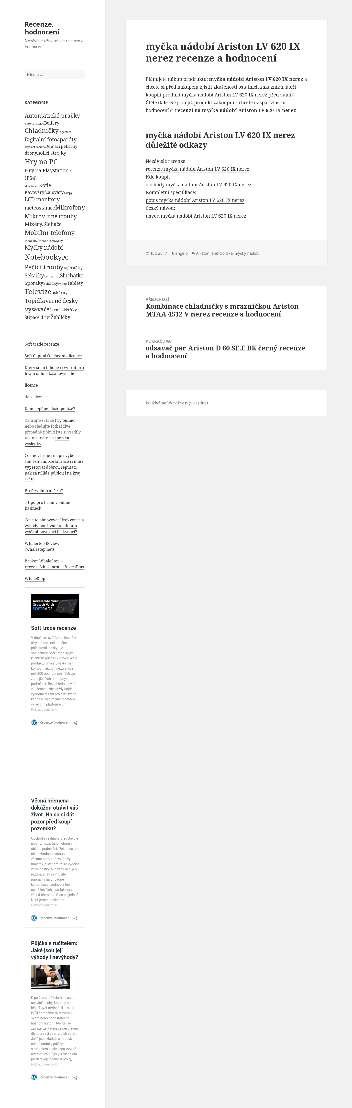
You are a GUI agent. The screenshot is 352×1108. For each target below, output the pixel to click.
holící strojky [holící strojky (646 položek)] (51, 153)
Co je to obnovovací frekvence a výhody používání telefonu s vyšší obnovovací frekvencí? (54, 525)
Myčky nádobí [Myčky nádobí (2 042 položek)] (44, 247)
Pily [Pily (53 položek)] (66, 268)
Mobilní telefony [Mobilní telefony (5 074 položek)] (50, 232)
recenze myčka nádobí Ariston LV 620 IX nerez (197, 169)
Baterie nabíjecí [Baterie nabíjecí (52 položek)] (34, 123)
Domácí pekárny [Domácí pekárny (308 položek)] (61, 146)
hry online (64, 420)
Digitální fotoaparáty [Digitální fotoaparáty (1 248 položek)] (51, 139)
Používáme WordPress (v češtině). (177, 403)
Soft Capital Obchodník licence (53, 356)
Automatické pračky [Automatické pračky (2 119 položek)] (52, 115)
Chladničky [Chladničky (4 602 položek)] (42, 130)
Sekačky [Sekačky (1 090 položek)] (34, 275)
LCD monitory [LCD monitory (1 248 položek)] (42, 199)
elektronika (222, 253)
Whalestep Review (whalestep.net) (42, 546)
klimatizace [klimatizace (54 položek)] (32, 186)
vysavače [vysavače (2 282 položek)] (37, 309)
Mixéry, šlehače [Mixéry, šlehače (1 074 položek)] (43, 224)
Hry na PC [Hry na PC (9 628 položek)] (41, 161)
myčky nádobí (247, 253)
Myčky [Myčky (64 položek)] (58, 241)
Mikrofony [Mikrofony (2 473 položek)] (70, 207)
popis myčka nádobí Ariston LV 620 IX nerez (195, 200)
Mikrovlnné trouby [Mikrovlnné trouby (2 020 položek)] (51, 216)
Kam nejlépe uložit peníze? (50, 408)
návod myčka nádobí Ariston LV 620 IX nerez (196, 216)
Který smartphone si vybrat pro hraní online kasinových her (54, 370)
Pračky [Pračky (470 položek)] (75, 268)
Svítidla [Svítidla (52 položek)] (62, 283)
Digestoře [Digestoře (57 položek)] (65, 132)
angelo (181, 253)
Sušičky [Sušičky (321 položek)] (50, 283)
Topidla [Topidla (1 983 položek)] (35, 301)
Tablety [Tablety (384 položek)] (75, 283)
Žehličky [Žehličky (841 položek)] (60, 317)
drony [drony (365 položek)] (31, 153)
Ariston (202, 253)
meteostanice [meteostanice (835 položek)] (40, 207)
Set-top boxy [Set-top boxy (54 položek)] (52, 276)
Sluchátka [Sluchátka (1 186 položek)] (72, 275)
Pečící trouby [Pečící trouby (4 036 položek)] (44, 267)
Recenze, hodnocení (42, 28)
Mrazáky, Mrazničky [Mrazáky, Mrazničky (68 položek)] (39, 241)
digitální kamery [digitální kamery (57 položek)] (35, 146)
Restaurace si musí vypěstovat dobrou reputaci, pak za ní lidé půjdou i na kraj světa (54, 470)
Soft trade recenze (42, 344)
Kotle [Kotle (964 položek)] (45, 185)
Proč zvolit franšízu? (44, 490)
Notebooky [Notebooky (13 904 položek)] (43, 257)
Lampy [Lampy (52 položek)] (68, 193)
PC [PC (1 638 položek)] (65, 257)
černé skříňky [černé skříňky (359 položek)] (63, 310)
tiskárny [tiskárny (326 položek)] (59, 292)
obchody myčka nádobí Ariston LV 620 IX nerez (198, 184)
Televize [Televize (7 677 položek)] (38, 291)
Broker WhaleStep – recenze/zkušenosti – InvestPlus (54, 564)
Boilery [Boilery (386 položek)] (51, 123)
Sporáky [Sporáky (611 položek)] (34, 283)
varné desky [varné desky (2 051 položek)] (61, 301)
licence (31, 385)
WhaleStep (35, 578)
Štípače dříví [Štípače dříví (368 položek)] (38, 317)
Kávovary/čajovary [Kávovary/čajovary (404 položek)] (44, 192)
